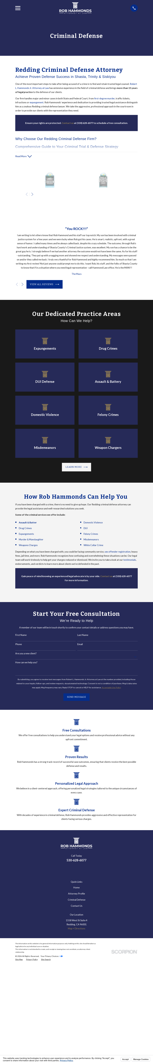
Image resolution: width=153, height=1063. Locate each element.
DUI (86, 528)
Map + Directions (76, 928)
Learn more (76, 467)
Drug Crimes (25, 528)
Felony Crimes (91, 534)
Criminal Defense (76, 899)
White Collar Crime (93, 545)
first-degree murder (104, 98)
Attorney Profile (76, 893)
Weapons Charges (28, 545)
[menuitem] (19, 959)
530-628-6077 (76, 860)
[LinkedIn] (69, 869)
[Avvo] (84, 869)
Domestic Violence (93, 522)
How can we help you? (26, 662)
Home (76, 887)
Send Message (76, 697)
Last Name (82, 635)
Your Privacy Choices (51, 956)
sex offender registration (117, 551)
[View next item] (32, 194)
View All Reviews (44, 284)
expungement (37, 102)
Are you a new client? (26, 653)
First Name (21, 635)
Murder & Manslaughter (31, 539)
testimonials (129, 560)
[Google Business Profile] (76, 869)
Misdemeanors (91, 539)
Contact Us (76, 906)
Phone (18, 644)
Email (80, 644)
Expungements (26, 534)
